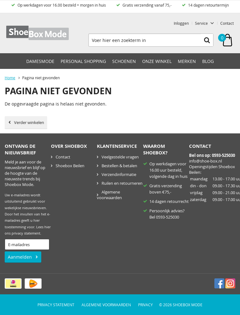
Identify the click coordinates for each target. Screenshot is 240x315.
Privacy (145, 304)
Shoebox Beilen (70, 165)
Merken (187, 61)
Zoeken (207, 40)
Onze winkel (157, 61)
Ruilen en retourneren (122, 183)
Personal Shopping (83, 61)
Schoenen (124, 61)
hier (47, 227)
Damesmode (40, 61)
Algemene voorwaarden (109, 194)
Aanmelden (20, 257)
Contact (227, 23)
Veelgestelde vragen (120, 157)
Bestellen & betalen (119, 165)
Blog (208, 61)
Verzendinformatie (119, 174)
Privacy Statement (56, 304)
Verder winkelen (29, 122)
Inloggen (181, 23)
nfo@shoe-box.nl (206, 161)
